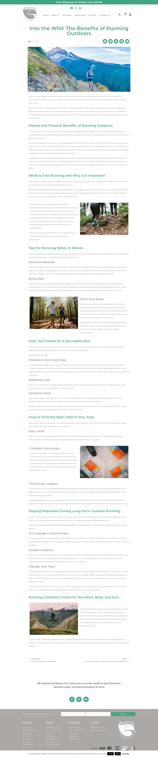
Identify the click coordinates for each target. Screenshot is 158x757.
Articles (92, 15)
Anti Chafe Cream (53, 739)
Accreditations (28, 744)
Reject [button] (118, 753)
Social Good (80, 15)
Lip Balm (49, 733)
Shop (55, 15)
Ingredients (27, 733)
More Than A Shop (30, 730)
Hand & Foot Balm (53, 728)
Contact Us (104, 15)
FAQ (70, 742)
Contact (26, 736)
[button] (119, 14)
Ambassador (74, 736)
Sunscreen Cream (53, 742)
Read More (125, 754)
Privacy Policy (74, 733)
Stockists (26, 742)
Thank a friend (74, 739)
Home (46, 15)
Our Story (66, 15)
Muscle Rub (50, 736)
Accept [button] (110, 753)
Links (25, 747)
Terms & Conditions (76, 730)
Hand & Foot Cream (53, 730)
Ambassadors (28, 739)
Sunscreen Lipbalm (53, 744)
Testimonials (73, 728)
